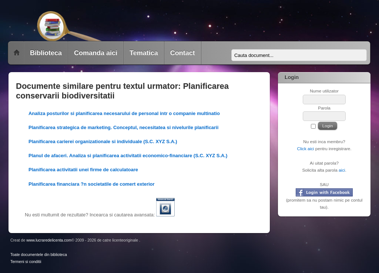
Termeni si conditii (25, 262)
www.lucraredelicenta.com (48, 240)
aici (342, 170)
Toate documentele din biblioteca (38, 255)
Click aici (305, 148)
